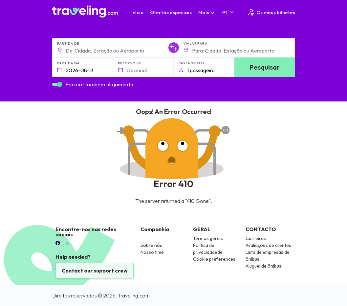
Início (137, 12)
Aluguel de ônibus (263, 266)
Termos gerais (208, 238)
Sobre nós (151, 245)
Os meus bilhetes (271, 12)
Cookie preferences (214, 259)
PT (228, 12)
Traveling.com (134, 295)
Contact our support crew (95, 270)
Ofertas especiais (171, 12)
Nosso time (152, 252)
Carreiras (256, 238)
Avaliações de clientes (268, 245)
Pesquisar (265, 67)
